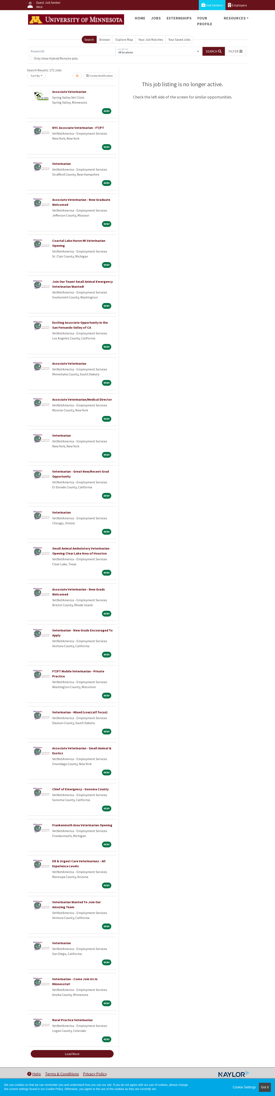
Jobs (156, 18)
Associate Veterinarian (69, 92)
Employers (237, 5)
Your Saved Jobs (179, 39)
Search (89, 39)
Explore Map (124, 39)
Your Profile (204, 21)
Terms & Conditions (62, 1073)
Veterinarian (61, 164)
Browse (104, 39)
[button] (235, 51)
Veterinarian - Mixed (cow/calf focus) (80, 712)
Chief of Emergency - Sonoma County (80, 789)
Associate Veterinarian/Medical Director (82, 399)
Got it (265, 1087)
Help (34, 1073)
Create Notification (99, 76)
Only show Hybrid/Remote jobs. (56, 58)
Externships (179, 18)
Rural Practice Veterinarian (72, 1020)
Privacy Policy (95, 1073)
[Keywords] (72, 51)
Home (140, 18)
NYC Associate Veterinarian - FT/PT (78, 128)
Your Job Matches (151, 39)
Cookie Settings (244, 1087)
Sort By (35, 76)
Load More (72, 1054)
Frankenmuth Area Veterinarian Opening (82, 825)
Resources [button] (234, 18)
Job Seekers (212, 5)
